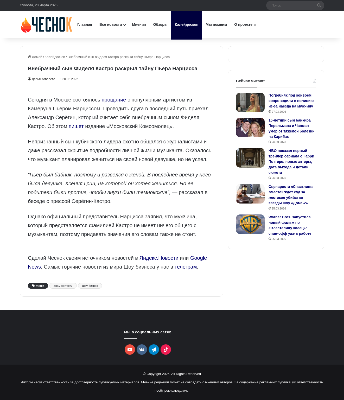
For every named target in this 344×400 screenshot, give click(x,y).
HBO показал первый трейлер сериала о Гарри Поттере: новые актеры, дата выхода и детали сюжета (291, 162)
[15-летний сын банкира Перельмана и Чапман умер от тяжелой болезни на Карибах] (250, 127)
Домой (35, 57)
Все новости (110, 24)
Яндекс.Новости (159, 258)
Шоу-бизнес (90, 285)
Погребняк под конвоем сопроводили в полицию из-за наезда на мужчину (291, 100)
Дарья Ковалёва (44, 79)
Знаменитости (63, 285)
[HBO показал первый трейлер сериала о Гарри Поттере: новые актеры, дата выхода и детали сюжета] (250, 158)
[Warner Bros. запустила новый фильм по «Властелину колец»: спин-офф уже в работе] (250, 224)
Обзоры (160, 24)
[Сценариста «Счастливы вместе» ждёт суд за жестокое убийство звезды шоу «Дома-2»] (250, 194)
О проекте (243, 24)
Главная (84, 24)
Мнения (139, 24)
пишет (76, 126)
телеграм (186, 267)
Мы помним (216, 24)
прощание (113, 100)
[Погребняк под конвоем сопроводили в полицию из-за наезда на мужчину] (250, 102)
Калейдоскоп (186, 24)
